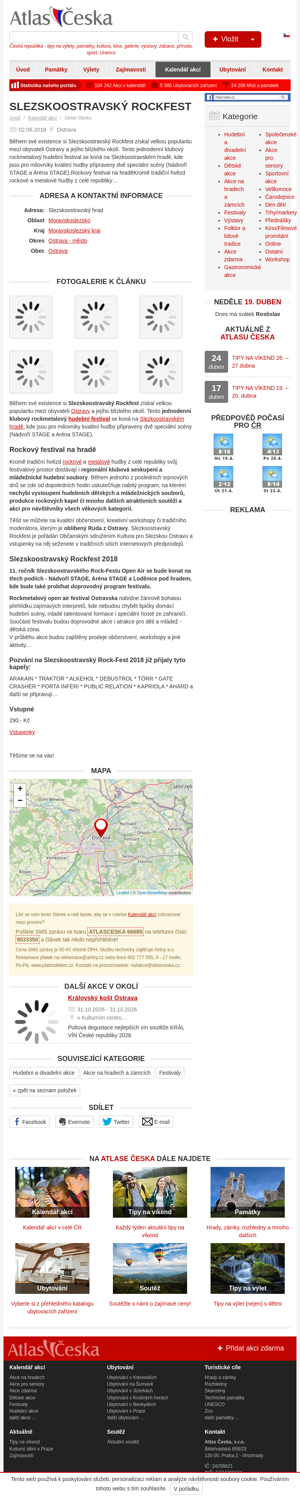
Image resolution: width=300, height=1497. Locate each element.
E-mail (156, 1121)
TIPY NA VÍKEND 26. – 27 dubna (260, 362)
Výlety (91, 69)
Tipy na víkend (24, 1442)
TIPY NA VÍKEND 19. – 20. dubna (260, 392)
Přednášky (278, 220)
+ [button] (20, 789)
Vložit (236, 39)
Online (273, 244)
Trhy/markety (281, 212)
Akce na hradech (27, 1377)
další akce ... (22, 1417)
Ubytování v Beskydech (131, 1404)
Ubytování (233, 69)
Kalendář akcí (183, 69)
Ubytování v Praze (126, 1411)
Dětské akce (22, 1398)
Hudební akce (23, 1411)
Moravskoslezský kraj (74, 230)
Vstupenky (22, 732)
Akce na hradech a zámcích (117, 1073)
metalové (99, 462)
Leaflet (122, 892)
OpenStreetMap (152, 892)
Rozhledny (216, 1384)
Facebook (29, 1121)
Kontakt (272, 69)
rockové (72, 462)
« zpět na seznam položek (45, 1090)
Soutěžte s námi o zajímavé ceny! (150, 1303)
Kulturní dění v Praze (31, 1449)
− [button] (20, 801)
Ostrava (58, 251)
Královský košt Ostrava (103, 998)
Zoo (209, 1411)
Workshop (277, 259)
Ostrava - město (68, 241)
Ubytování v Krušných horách (137, 1398)
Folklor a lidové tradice (234, 236)
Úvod (23, 69)
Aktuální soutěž (123, 1442)
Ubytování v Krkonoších (132, 1377)
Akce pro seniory (26, 1384)
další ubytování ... (125, 1417)
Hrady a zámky (220, 1377)
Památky (56, 69)
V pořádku (186, 1489)
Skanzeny (215, 1390)
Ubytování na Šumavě (130, 1384)
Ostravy (80, 411)
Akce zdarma (23, 1390)
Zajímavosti (131, 69)
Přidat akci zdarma (250, 1348)
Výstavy (233, 220)
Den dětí (275, 205)
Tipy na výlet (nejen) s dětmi (248, 1303)
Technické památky (225, 1398)
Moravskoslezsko (69, 220)
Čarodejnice (280, 197)
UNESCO (215, 1404)
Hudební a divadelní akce (44, 1073)
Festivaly (170, 1073)
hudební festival (89, 419)
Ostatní (274, 251)
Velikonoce (278, 189)
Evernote (74, 1121)
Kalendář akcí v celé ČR (52, 1227)
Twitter (116, 1121)
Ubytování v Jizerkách (130, 1390)
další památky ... (222, 1417)
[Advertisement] (247, 567)
